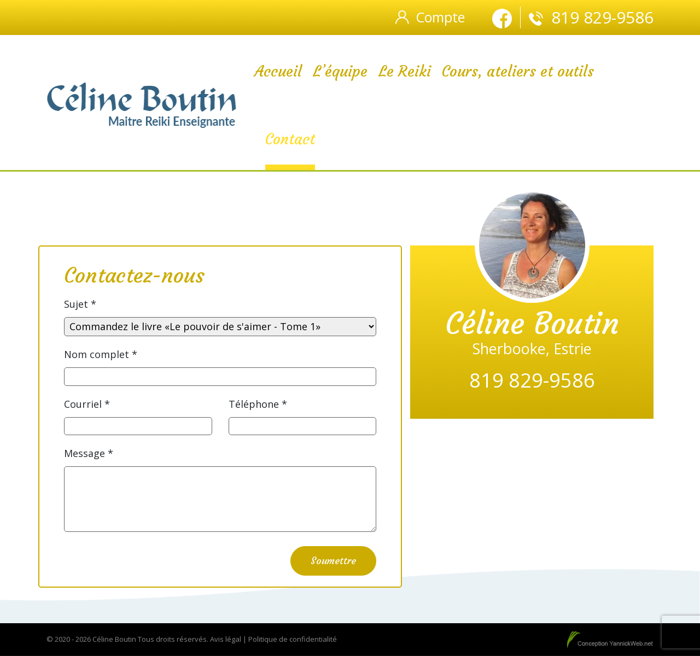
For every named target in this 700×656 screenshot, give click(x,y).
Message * (88, 453)
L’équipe (340, 71)
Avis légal (225, 639)
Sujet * (80, 304)
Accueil (278, 71)
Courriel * (87, 404)
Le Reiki (404, 71)
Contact (290, 139)
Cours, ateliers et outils (518, 71)
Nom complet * (100, 354)
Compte (440, 17)
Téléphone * (258, 404)
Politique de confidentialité (292, 639)
